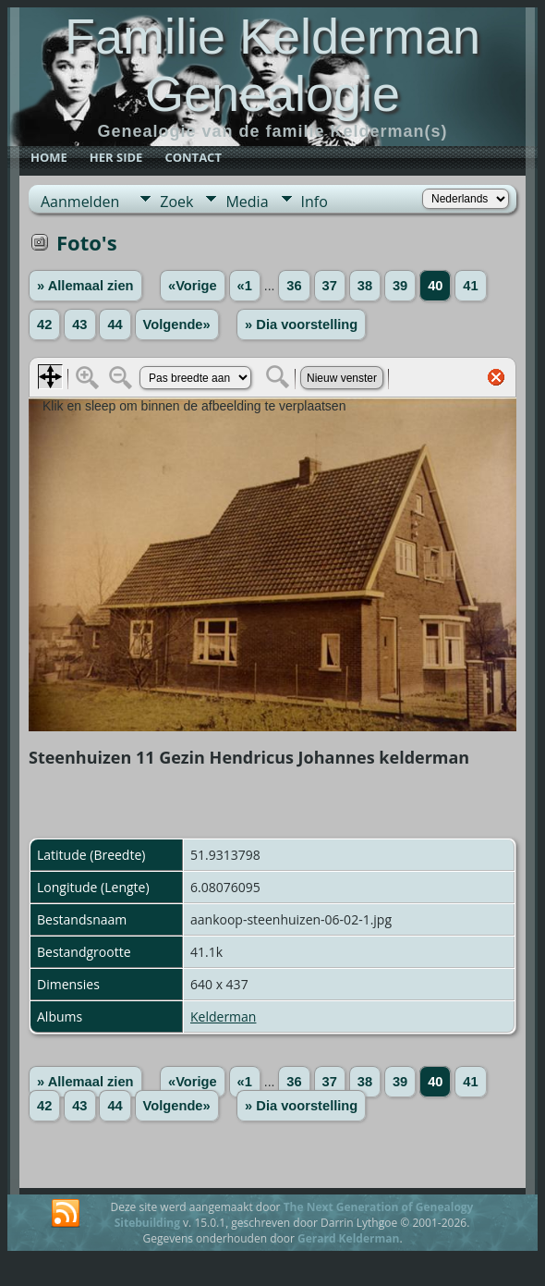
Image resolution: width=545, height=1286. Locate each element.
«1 (244, 285)
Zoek (176, 201)
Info (314, 201)
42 (44, 324)
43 (79, 324)
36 (293, 285)
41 (470, 285)
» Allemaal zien (85, 285)
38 (364, 285)
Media (246, 201)
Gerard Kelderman (348, 1238)
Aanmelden (80, 201)
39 (400, 285)
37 (329, 285)
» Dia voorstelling (301, 324)
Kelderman (223, 1016)
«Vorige (192, 285)
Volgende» (177, 324)
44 (114, 324)
